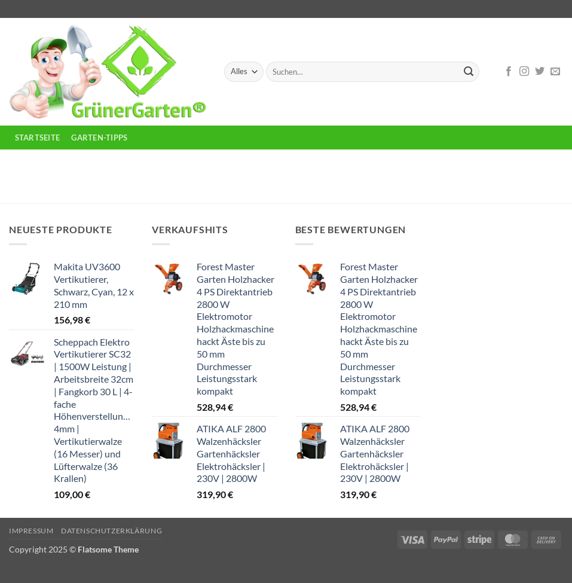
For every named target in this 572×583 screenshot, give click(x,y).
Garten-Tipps (99, 137)
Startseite (37, 137)
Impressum (31, 530)
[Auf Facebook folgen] (508, 71)
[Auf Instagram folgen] (524, 71)
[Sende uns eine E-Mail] (555, 71)
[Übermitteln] (468, 72)
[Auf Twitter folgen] (540, 71)
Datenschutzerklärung (111, 530)
